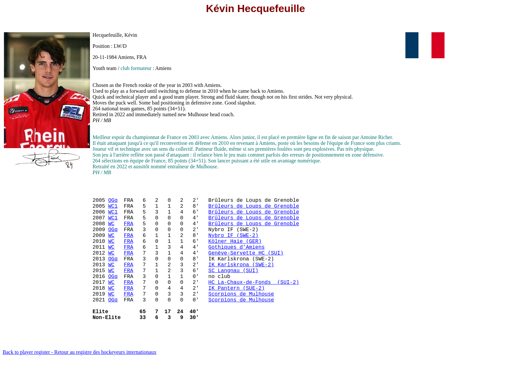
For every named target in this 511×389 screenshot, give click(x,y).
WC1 (113, 209)
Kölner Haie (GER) (234, 252)
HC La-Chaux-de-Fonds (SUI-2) (253, 302)
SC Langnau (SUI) (233, 288)
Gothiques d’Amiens (236, 259)
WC (111, 231)
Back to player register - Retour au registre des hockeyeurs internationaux (79, 380)
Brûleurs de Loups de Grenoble (253, 209)
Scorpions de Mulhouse (241, 317)
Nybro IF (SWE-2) (233, 245)
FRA (128, 231)
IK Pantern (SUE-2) (236, 309)
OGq (113, 202)
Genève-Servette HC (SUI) (245, 267)
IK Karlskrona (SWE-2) (241, 281)
